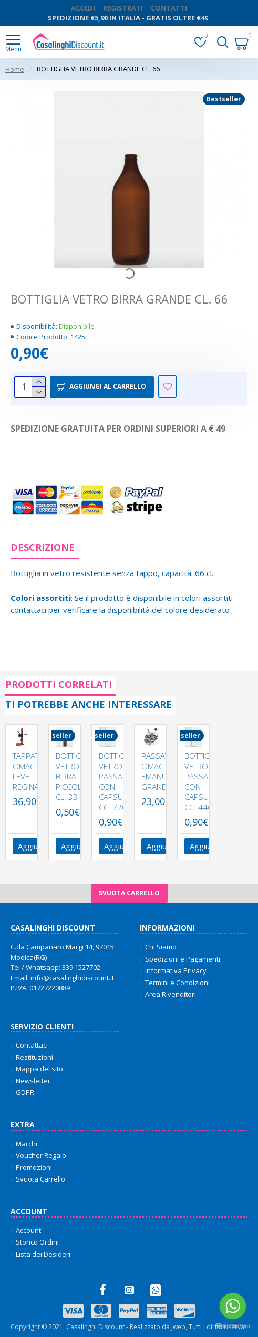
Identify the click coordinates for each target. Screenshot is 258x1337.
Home (14, 69)
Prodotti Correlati (58, 684)
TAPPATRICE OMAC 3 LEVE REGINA (33, 771)
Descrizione (43, 547)
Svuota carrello (129, 893)
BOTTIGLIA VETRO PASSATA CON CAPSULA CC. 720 (117, 781)
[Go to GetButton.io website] (233, 1326)
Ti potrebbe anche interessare (88, 704)
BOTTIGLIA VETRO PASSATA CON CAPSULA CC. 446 (202, 781)
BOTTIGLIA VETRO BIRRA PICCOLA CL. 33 (73, 776)
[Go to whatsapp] (233, 1306)
